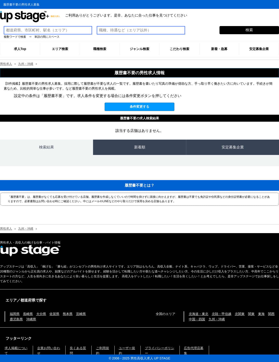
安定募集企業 (233, 147)
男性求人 (6, 64)
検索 (249, 30)
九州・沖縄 (25, 64)
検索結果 (46, 147)
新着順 (139, 147)
